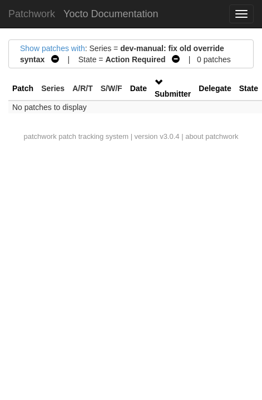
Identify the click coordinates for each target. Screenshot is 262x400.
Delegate (215, 88)
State (248, 88)
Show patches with (52, 48)
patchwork (39, 136)
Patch (22, 88)
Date (138, 88)
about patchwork (211, 136)
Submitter (173, 93)
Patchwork (31, 13)
